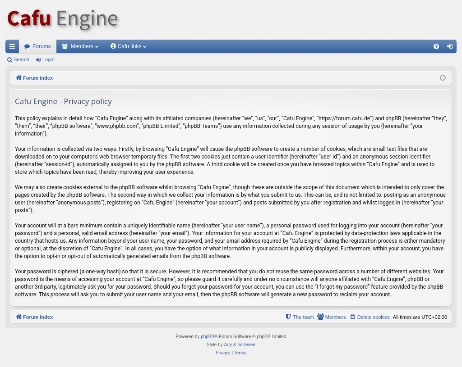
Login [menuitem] (452, 48)
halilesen (246, 344)
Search (21, 59)
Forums (41, 46)
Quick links (14, 48)
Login (48, 59)
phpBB (207, 336)
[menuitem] (436, 46)
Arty (228, 344)
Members (82, 46)
